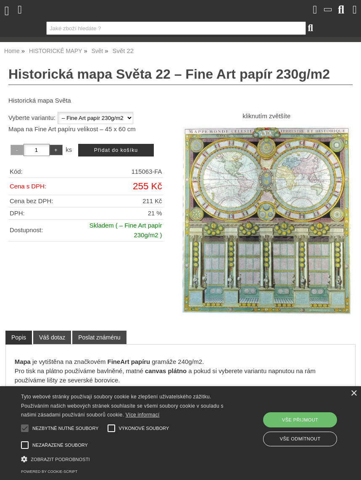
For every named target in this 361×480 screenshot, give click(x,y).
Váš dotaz (52, 337)
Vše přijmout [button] (300, 419)
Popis (18, 337)
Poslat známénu (99, 337)
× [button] (353, 393)
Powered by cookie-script (49, 471)
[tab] (18, 338)
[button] (124, 458)
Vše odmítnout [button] (300, 438)
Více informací (143, 415)
